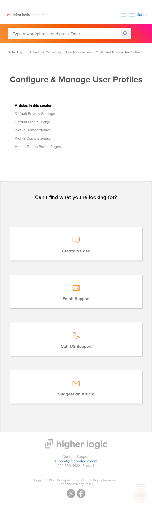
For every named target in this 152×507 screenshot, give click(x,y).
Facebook (81, 493)
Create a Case (76, 251)
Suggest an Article (76, 394)
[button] (124, 15)
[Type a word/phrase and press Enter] (69, 33)
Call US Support (76, 346)
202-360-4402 (69, 466)
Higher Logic (16, 52)
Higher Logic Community (45, 52)
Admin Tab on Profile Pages (38, 147)
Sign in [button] (142, 15)
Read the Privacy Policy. (76, 484)
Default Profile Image (32, 122)
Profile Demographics (33, 130)
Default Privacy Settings (35, 114)
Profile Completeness (32, 138)
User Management (78, 52)
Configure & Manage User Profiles (118, 52)
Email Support (76, 299)
